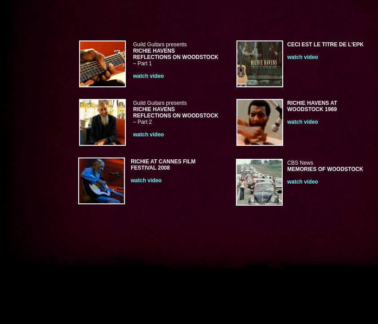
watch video (302, 57)
